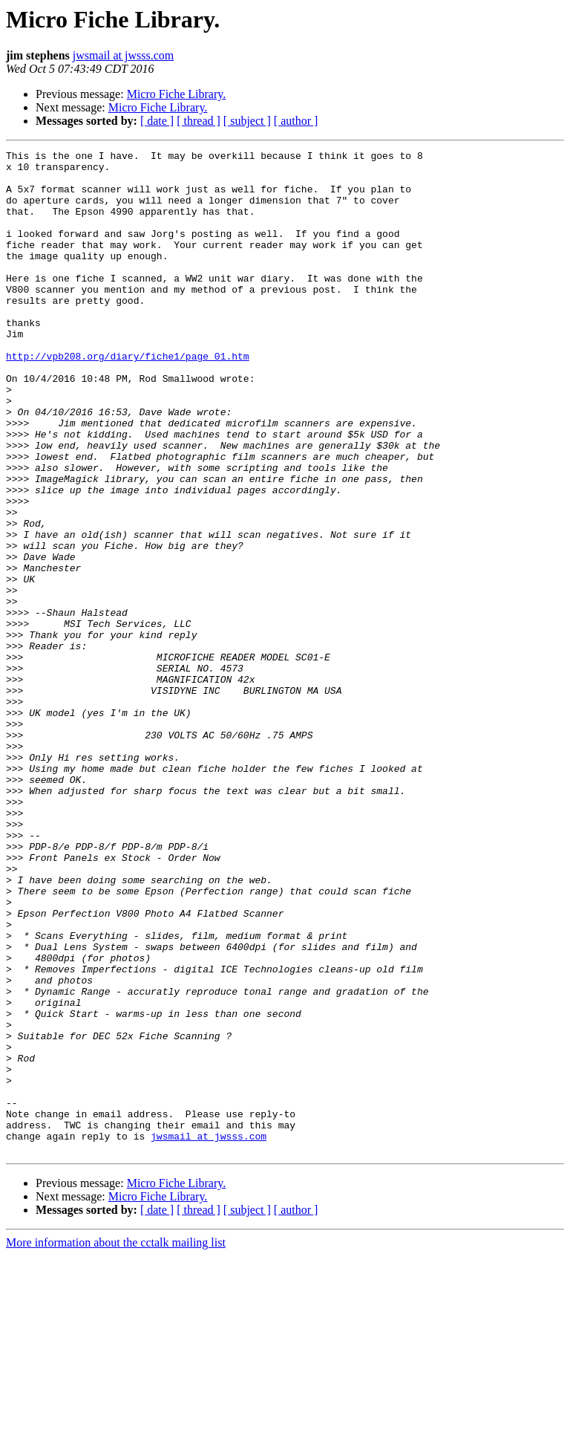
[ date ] (157, 120)
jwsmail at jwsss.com (123, 55)
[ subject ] (247, 120)
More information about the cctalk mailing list (116, 1443)
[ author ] (296, 120)
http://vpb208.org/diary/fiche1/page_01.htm (127, 398)
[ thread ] (198, 120)
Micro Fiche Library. (176, 94)
